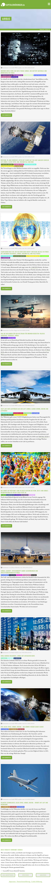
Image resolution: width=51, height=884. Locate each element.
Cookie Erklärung (36, 881)
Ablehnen (43, 875)
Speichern (25, 875)
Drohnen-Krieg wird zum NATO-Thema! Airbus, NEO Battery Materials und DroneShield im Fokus (24, 72)
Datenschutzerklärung (23, 881)
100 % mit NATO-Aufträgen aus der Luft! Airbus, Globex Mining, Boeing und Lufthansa (24, 410)
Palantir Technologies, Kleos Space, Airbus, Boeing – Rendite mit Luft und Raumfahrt (24, 803)
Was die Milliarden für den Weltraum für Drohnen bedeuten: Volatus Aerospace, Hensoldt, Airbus (23, 334)
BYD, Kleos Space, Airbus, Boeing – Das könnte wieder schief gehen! (22, 727)
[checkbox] (1, 871)
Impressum (12, 881)
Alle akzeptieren (8, 875)
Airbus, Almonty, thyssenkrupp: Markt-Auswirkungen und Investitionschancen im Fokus (19, 572)
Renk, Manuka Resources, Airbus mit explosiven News (18, 656)
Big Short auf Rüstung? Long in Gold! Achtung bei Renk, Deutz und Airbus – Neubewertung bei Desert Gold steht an (25, 492)
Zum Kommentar (6, 115)
